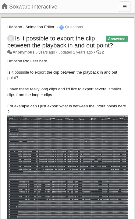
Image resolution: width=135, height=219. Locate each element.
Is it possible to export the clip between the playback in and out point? (60, 42)
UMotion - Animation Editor (31, 27)
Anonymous (23, 52)
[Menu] (124, 7)
